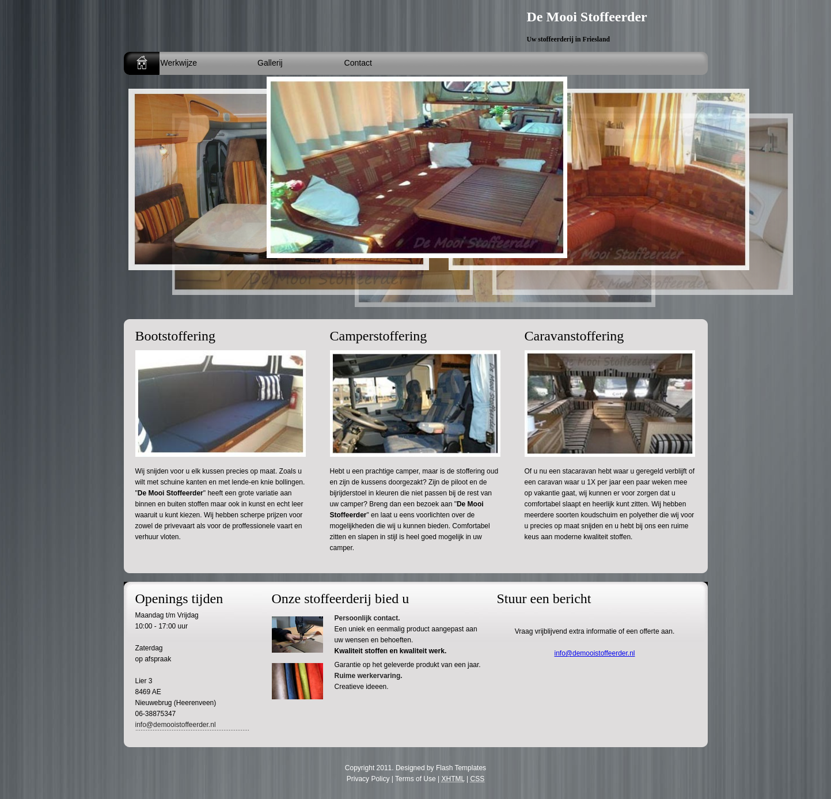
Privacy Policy (368, 779)
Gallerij (270, 62)
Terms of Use (415, 779)
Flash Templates (461, 768)
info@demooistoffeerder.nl (175, 725)
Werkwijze (179, 62)
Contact (358, 62)
